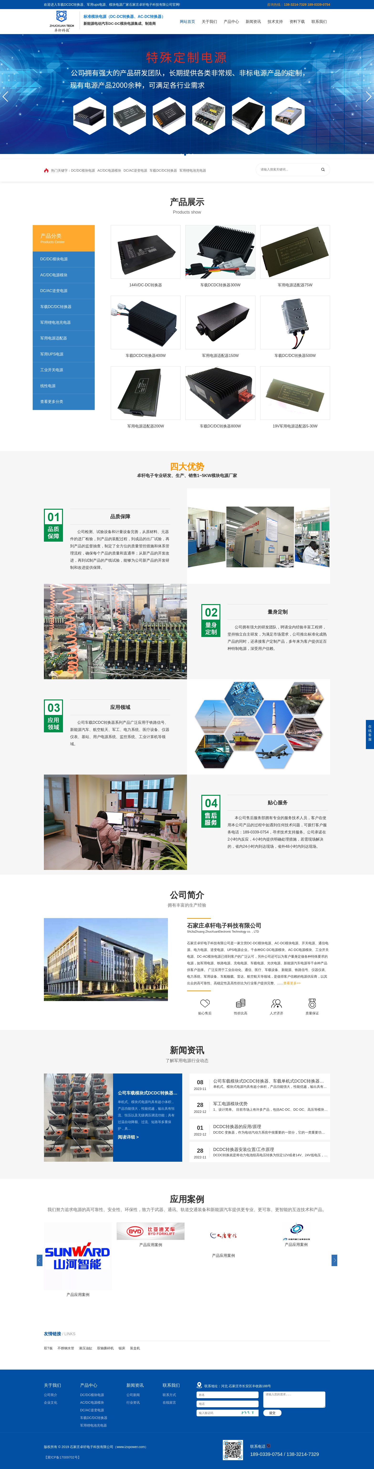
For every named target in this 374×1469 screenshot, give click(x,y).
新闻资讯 (253, 22)
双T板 (48, 1348)
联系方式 (169, 1395)
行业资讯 (133, 1402)
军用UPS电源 (59, 354)
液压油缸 (85, 1348)
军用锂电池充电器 (192, 170)
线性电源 (55, 386)
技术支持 (275, 22)
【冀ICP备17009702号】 (62, 1457)
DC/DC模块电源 (83, 170)
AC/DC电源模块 (109, 170)
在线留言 (169, 1402)
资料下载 (297, 22)
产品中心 (231, 22)
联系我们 (319, 22)
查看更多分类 (58, 402)
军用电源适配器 (60, 338)
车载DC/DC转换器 (163, 170)
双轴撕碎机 (105, 1348)
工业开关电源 (58, 370)
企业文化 (50, 1402)
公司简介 (50, 1395)
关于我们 (209, 22)
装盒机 (135, 1348)
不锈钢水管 (65, 1348)
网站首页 (187, 22)
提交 (272, 1413)
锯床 (122, 1348)
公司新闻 (133, 1395)
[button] (368, 96)
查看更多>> (301, 983)
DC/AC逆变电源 (135, 170)
